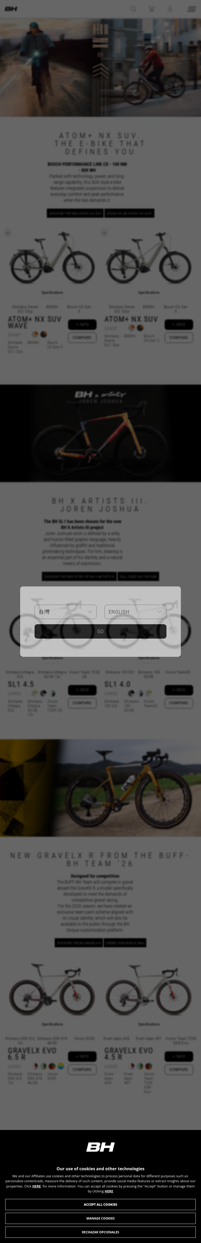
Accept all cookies (100, 1204)
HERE (36, 1186)
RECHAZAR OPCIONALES (100, 1232)
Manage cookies (100, 1218)
